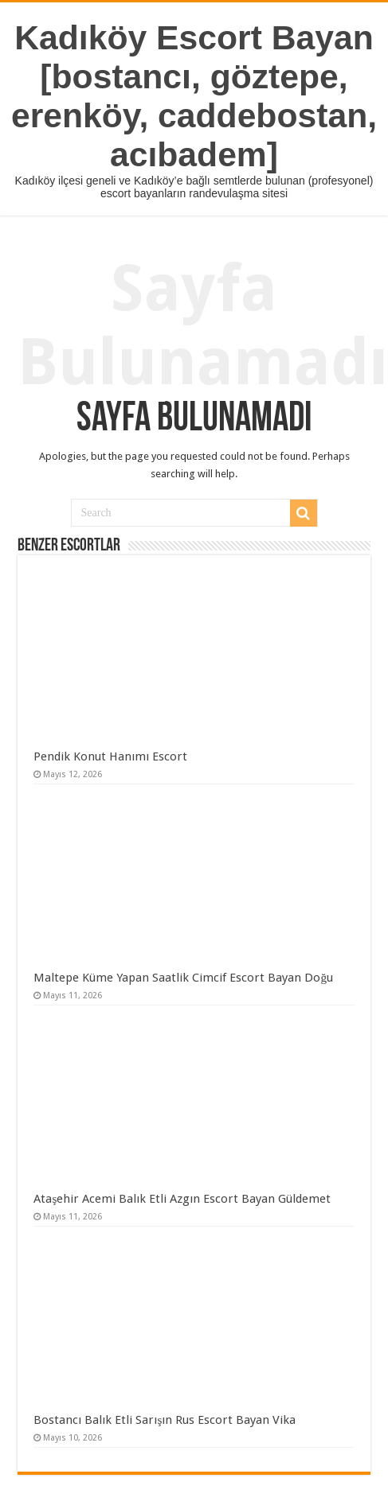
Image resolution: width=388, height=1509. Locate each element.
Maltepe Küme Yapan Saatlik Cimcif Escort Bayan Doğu (183, 977)
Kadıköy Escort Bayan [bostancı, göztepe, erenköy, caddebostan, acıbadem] (194, 95)
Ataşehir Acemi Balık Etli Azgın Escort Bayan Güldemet (182, 1199)
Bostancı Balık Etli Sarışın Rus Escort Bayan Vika (164, 1420)
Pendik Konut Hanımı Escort (110, 756)
